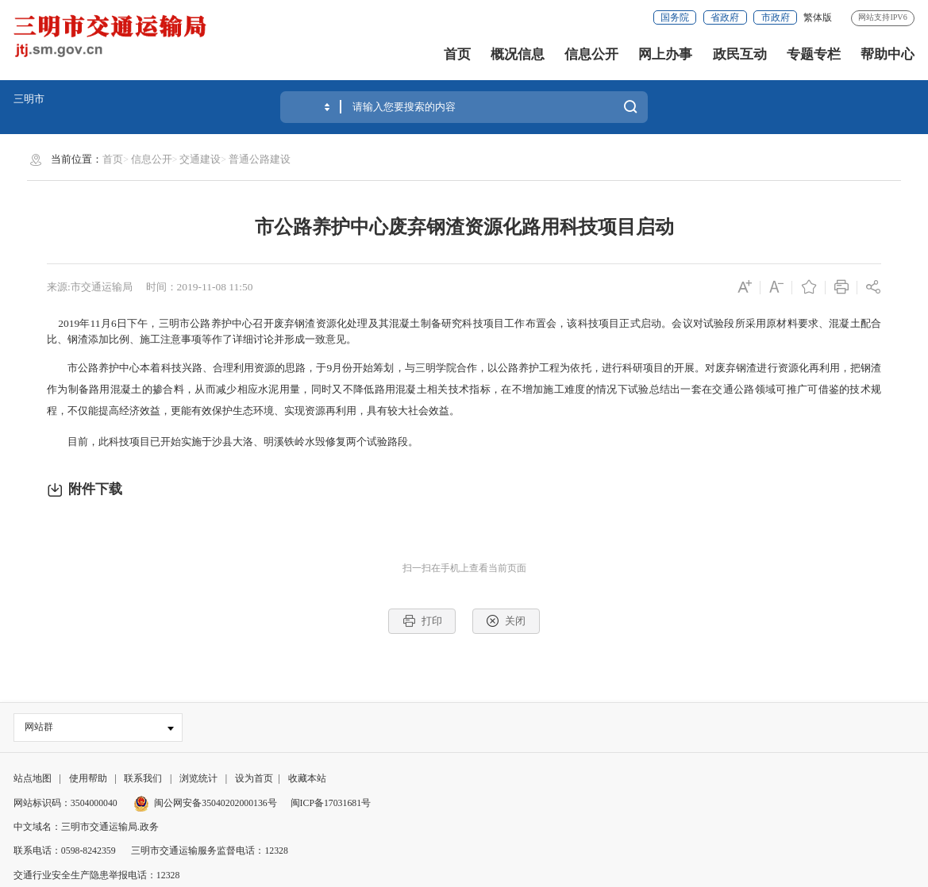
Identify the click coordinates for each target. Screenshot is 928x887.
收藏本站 (307, 779)
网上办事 (665, 54)
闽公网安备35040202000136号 (205, 802)
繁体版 (817, 17)
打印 (422, 621)
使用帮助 (88, 779)
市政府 (775, 17)
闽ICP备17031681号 (331, 802)
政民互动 (740, 54)
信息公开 (591, 54)
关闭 (506, 621)
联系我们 (143, 779)
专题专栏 (814, 54)
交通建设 (200, 159)
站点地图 (32, 779)
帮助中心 (888, 54)
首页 (457, 54)
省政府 (724, 17)
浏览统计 (198, 779)
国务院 (674, 17)
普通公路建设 (260, 159)
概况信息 (518, 54)
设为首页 (254, 779)
